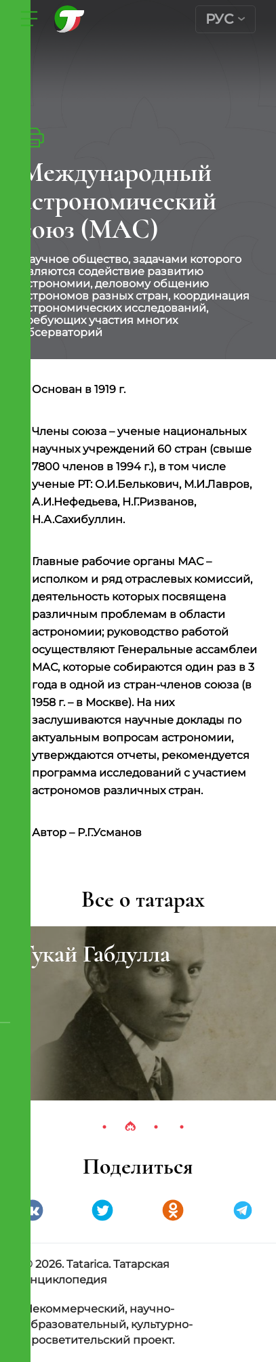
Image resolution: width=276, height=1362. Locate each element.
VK (32, 1210)
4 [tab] (181, 1126)
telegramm (243, 1210)
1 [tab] (104, 1126)
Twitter (102, 1210)
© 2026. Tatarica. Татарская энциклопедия (97, 1272)
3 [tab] (156, 1126)
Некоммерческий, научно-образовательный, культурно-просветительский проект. (108, 1324)
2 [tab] (130, 1126)
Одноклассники (173, 1210)
